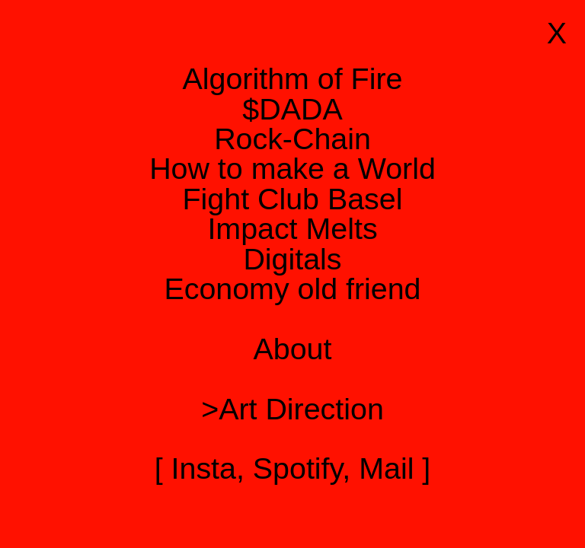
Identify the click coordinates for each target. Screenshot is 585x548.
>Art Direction (292, 408)
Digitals (292, 259)
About (293, 348)
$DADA (292, 109)
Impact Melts (292, 228)
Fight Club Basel (293, 198)
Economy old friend (292, 288)
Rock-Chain (292, 138)
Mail (386, 468)
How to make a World (292, 168)
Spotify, (301, 468)
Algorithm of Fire (293, 78)
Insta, (208, 468)
